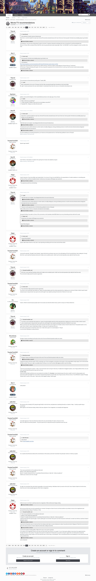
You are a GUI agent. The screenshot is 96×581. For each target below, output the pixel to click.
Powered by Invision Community (48, 579)
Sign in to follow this (77, 22)
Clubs (23, 15)
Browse (9, 15)
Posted (24, 31)
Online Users (24, 17)
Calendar (13, 17)
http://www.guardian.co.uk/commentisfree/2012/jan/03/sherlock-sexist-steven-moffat (38, 64)
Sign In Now (68, 559)
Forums (7, 17)
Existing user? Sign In (78, 1)
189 (26, 27)
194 (40, 27)
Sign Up (86, 1)
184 (12, 27)
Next (44, 27)
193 (37, 27)
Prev (9, 27)
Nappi (13, 175)
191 (32, 27)
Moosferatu (12, 336)
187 (21, 27)
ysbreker (14, 24)
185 (15, 27)
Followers (84, 22)
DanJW (13, 110)
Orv (13, 300)
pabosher (13, 402)
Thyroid (12, 31)
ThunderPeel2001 (12, 141)
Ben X (13, 53)
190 (29, 27)
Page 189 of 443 (52, 27)
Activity (16, 15)
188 (23, 27)
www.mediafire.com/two (27, 441)
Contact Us (50, 576)
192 (35, 27)
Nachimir (12, 94)
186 (18, 27)
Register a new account (28, 559)
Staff (19, 17)
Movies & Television (27, 24)
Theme (45, 576)
